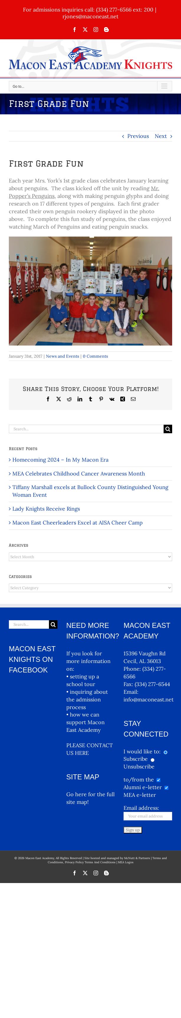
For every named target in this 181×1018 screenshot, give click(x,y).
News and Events (62, 356)
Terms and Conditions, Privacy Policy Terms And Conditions (107, 860)
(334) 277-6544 (152, 684)
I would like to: (143, 751)
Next (161, 136)
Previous (138, 136)
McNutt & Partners (137, 858)
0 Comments (95, 356)
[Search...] (86, 429)
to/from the (139, 779)
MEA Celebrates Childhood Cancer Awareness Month (78, 473)
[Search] (168, 429)
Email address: (141, 807)
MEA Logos (126, 862)
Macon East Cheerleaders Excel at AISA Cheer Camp (77, 522)
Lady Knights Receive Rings (46, 508)
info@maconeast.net (149, 699)
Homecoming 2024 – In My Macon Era (60, 459)
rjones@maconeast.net (90, 16)
